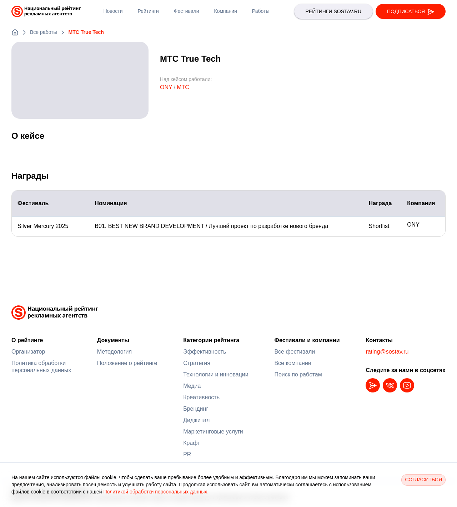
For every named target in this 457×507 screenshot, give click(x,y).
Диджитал (196, 420)
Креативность (201, 397)
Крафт (191, 443)
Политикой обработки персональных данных (155, 492)
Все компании (292, 363)
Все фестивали (294, 352)
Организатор (28, 352)
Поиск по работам (298, 374)
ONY (166, 87)
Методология (114, 352)
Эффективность (204, 352)
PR (187, 454)
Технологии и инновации (215, 374)
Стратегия (196, 363)
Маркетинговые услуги (213, 432)
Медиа (192, 386)
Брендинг (195, 409)
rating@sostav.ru (387, 352)
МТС (183, 87)
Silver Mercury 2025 (46, 226)
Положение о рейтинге (127, 363)
